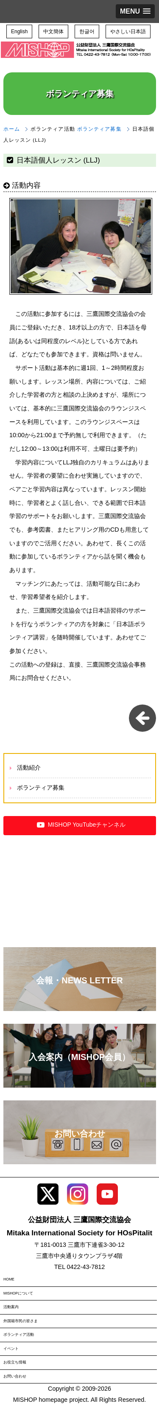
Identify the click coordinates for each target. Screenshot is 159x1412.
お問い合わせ (14, 1376)
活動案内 (11, 1307)
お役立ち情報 (14, 1362)
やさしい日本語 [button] (128, 31)
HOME (8, 1279)
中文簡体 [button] (53, 31)
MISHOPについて (18, 1293)
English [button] (19, 31)
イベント (11, 1348)
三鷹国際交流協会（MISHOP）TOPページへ (76, 55)
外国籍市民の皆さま (20, 1321)
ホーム (11, 129)
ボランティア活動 (18, 1334)
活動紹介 (29, 767)
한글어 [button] (87, 31)
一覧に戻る (142, 718)
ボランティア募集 (99, 129)
